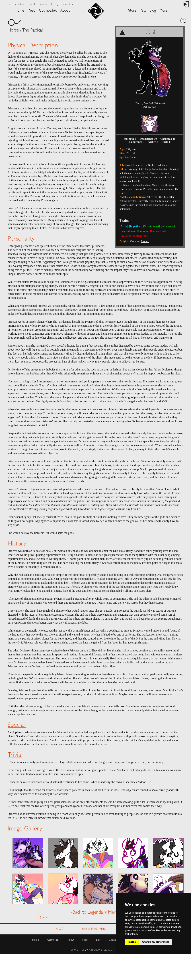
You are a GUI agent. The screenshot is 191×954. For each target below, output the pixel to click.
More (163, 11)
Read (31, 11)
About (65, 11)
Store (132, 11)
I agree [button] (132, 941)
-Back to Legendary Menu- (95, 911)
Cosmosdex (48, 11)
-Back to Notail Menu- (94, 927)
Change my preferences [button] (155, 941)
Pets (143, 11)
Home (19, 11)
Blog (152, 11)
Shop (85, 938)
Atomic (145, 241)
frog (153, 106)
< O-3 (42, 916)
